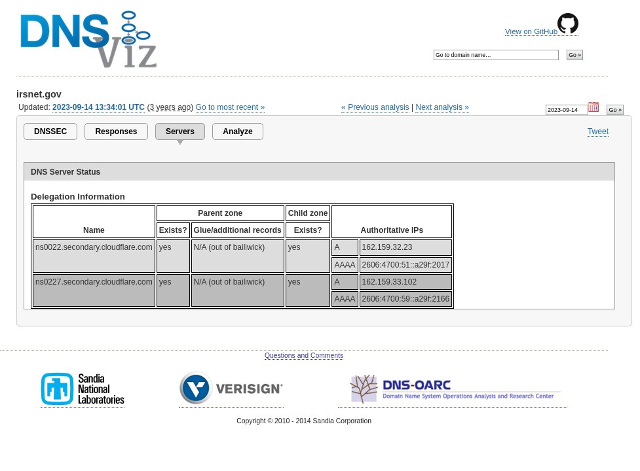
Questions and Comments (304, 355)
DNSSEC (50, 131)
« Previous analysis (375, 107)
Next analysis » (441, 107)
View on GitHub (541, 31)
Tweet (598, 131)
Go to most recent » (230, 107)
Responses (116, 131)
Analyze (237, 131)
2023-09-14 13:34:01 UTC (98, 107)
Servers (180, 131)
